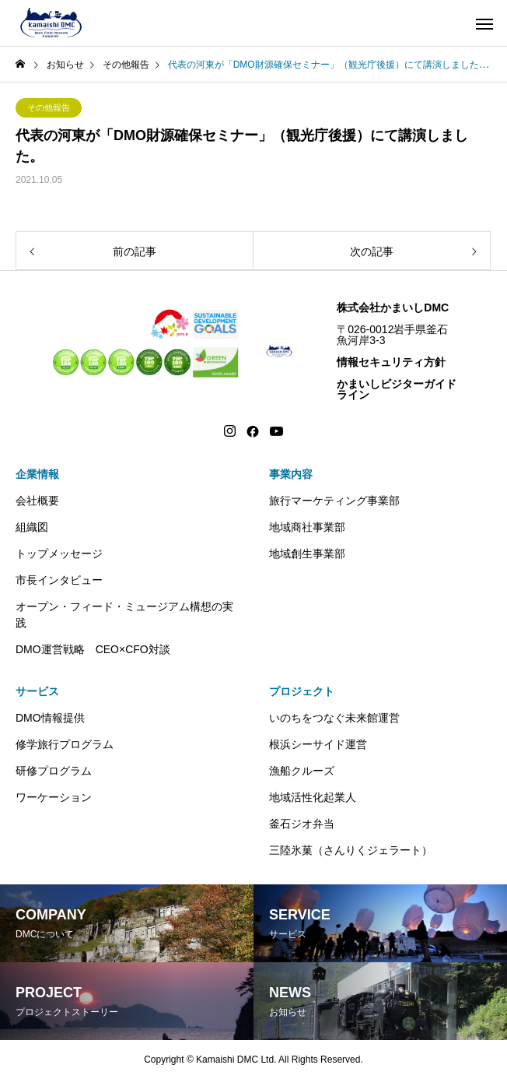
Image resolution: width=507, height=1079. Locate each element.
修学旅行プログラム (65, 744)
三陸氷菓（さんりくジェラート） (350, 850)
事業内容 (291, 474)
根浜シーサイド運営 (318, 744)
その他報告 (48, 107)
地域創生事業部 (307, 553)
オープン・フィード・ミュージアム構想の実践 (124, 614)
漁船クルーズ (301, 770)
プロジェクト (301, 691)
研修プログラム (54, 770)
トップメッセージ (59, 553)
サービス (37, 691)
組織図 (32, 527)
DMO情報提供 (50, 718)
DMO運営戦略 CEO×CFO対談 (93, 649)
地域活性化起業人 (312, 797)
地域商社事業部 (307, 527)
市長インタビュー (59, 580)
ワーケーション (54, 797)
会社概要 (37, 500)
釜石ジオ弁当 (301, 823)
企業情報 (37, 474)
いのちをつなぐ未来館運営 (334, 718)
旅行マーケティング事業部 (334, 500)
